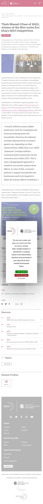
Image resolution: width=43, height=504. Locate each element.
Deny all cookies (21, 275)
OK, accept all (21, 272)
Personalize (21, 278)
